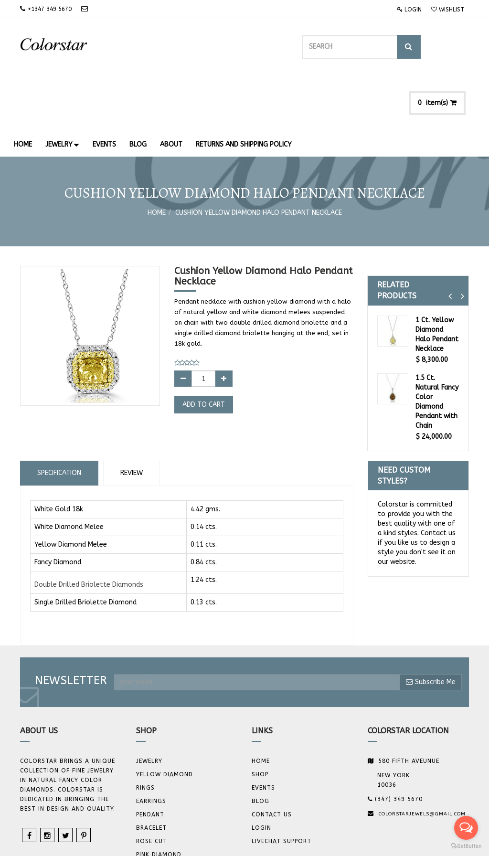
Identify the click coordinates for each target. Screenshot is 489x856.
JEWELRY (149, 705)
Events (263, 732)
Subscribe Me (431, 626)
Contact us (272, 759)
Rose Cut (151, 785)
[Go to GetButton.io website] (466, 846)
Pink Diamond (158, 799)
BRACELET (151, 772)
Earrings (151, 745)
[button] (450, 241)
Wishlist (447, 9)
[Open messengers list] (466, 828)
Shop (260, 719)
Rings (145, 732)
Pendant (150, 759)
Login (409, 9)
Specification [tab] (59, 417)
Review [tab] (131, 417)
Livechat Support (281, 785)
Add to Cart (203, 349)
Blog (260, 745)
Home (157, 157)
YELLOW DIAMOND (164, 719)
